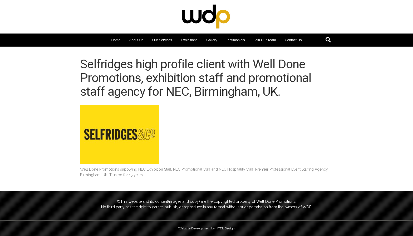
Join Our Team (265, 40)
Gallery (211, 40)
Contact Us (293, 40)
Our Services (162, 40)
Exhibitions (189, 40)
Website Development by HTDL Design (206, 228)
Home (116, 40)
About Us (136, 40)
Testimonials (235, 40)
